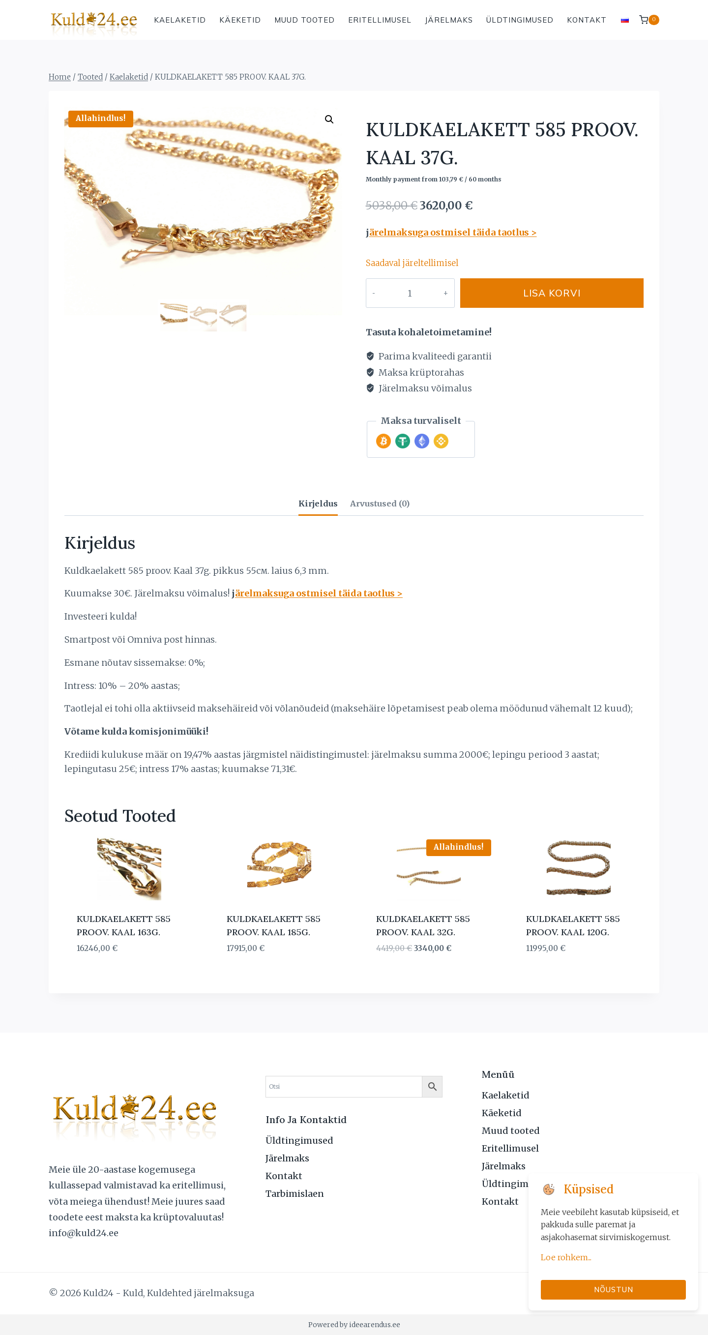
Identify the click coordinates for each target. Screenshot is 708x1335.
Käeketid (240, 20)
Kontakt (587, 20)
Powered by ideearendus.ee (354, 1324)
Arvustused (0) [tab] (380, 503)
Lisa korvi (542, 293)
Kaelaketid (180, 20)
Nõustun (613, 1289)
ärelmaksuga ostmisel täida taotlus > (453, 232)
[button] (329, 119)
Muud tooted (304, 20)
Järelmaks (449, 20)
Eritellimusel (380, 20)
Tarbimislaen (295, 1193)
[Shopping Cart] (649, 20)
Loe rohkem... (566, 1257)
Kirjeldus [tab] (318, 503)
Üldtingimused (520, 20)
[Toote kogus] (400, 293)
